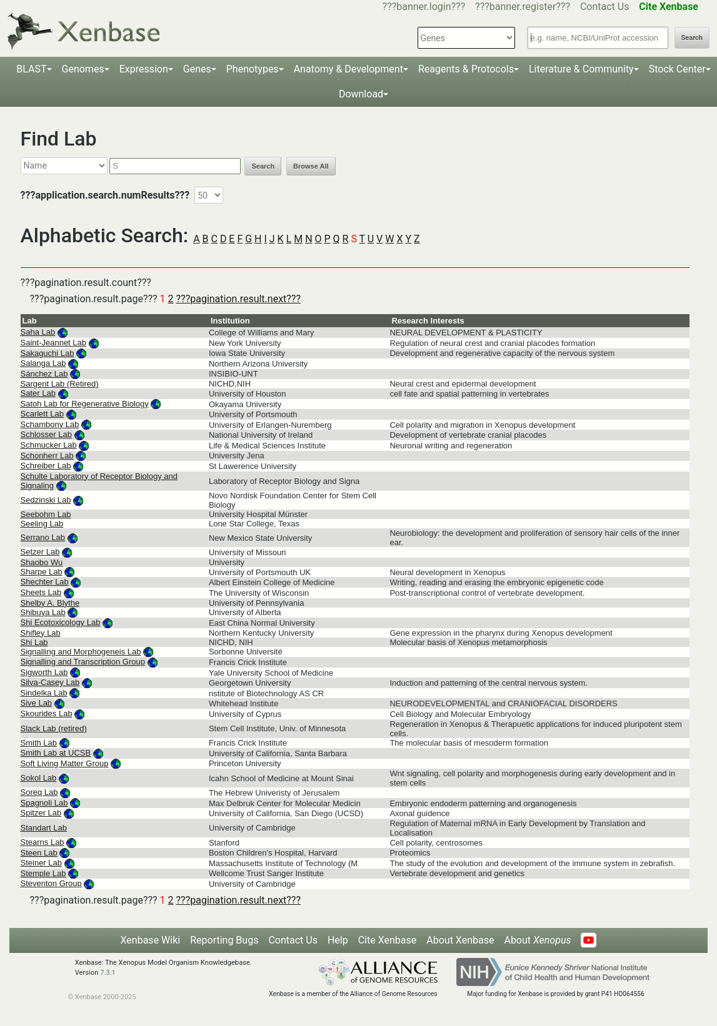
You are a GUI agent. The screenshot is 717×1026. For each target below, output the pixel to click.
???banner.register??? (522, 6)
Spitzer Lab (41, 812)
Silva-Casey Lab (50, 682)
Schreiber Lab (46, 465)
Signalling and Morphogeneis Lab (81, 651)
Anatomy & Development (348, 69)
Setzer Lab (40, 551)
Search (692, 38)
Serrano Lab (43, 537)
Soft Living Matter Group (65, 763)
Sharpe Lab (42, 571)
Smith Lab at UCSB (56, 752)
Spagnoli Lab (44, 802)
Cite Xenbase (387, 940)
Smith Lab (39, 742)
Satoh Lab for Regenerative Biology (85, 403)
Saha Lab (38, 332)
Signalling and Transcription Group (83, 661)
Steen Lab (39, 852)
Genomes (83, 69)
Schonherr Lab (47, 455)
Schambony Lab (50, 424)
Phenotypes (252, 69)
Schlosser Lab (46, 434)
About (537, 940)
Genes (197, 69)
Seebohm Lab (46, 514)
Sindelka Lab (44, 693)
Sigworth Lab (44, 672)
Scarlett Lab (42, 413)
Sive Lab (37, 703)
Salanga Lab (43, 363)
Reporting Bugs (224, 940)
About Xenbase (460, 940)
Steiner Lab (42, 862)
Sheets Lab (41, 592)
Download (361, 94)
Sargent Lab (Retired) (60, 383)
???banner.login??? (424, 6)
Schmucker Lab (49, 445)
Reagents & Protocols (466, 69)
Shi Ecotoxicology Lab (61, 622)
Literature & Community (581, 69)
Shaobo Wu (42, 562)
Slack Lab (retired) (54, 728)
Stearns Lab (42, 842)
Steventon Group (51, 883)
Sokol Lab (39, 777)
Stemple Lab (43, 873)
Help (338, 940)
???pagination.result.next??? (238, 299)
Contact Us (604, 6)
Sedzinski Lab (46, 500)
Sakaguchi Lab (47, 353)
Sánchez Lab (44, 373)
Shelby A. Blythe (50, 603)
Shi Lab (34, 642)
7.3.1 (108, 973)
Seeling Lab (42, 523)
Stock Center (677, 69)
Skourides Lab (47, 713)
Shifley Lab (41, 633)
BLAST (31, 69)
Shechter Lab (45, 581)
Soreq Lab (39, 792)
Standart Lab (44, 827)
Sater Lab (38, 393)
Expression (143, 69)
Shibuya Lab (43, 612)
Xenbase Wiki (151, 940)
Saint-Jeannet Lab (54, 342)
